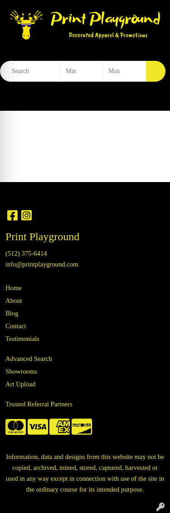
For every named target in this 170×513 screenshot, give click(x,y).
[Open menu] (152, 98)
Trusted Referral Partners (39, 404)
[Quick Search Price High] (124, 71)
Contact (15, 326)
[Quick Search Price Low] (82, 71)
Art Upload (20, 384)
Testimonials (22, 338)
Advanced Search (28, 358)
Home (13, 287)
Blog (12, 313)
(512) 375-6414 (26, 253)
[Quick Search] (30, 71)
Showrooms (21, 371)
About (13, 300)
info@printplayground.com (41, 264)
